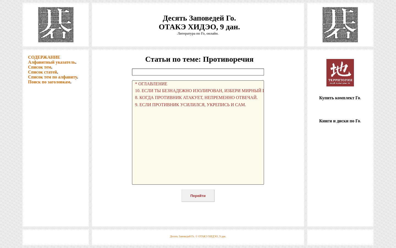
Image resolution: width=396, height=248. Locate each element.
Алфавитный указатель (51, 62)
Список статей (42, 72)
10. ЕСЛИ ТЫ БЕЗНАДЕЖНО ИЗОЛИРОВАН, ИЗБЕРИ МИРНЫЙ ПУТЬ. (198, 91)
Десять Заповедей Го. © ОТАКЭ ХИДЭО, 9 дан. (198, 236)
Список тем (39, 67)
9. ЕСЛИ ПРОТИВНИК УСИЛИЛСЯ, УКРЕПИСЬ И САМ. (198, 105)
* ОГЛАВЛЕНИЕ (198, 84)
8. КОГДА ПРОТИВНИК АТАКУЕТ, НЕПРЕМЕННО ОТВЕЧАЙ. (198, 97)
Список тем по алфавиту (52, 77)
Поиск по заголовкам (49, 82)
